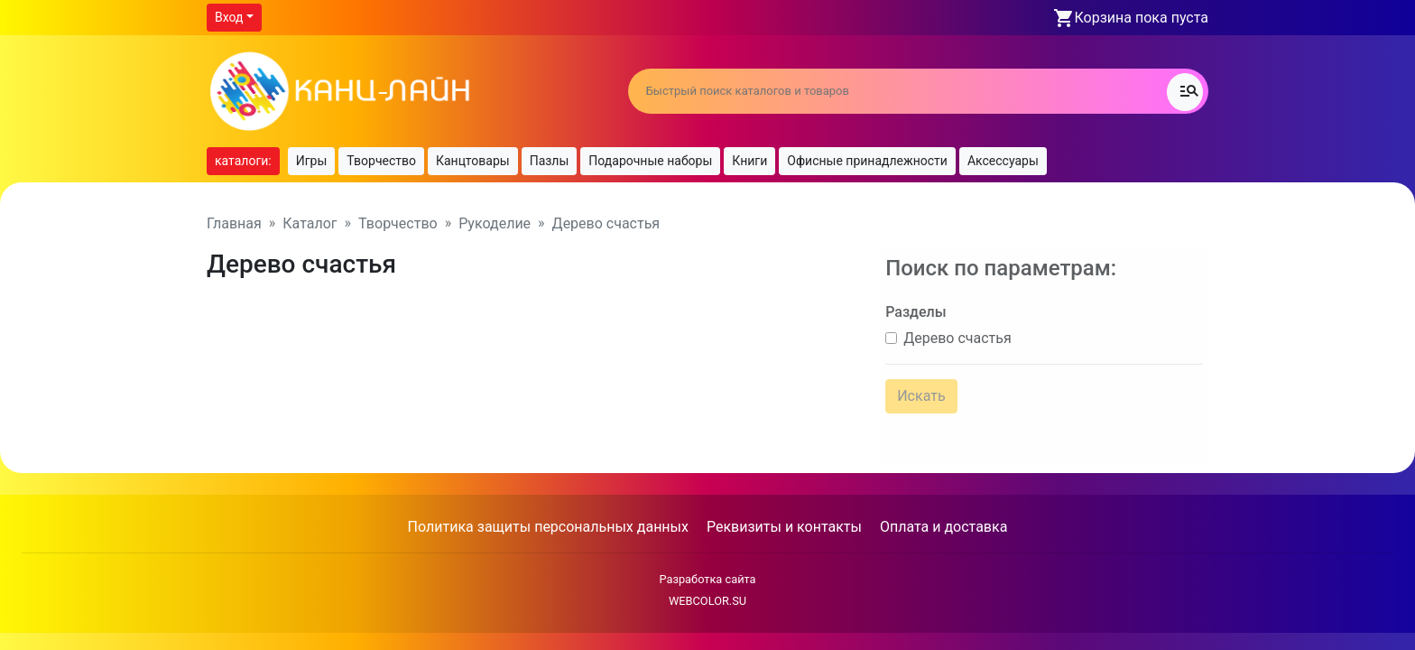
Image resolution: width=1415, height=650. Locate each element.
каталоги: (243, 160)
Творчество (381, 160)
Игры (312, 160)
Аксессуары (1003, 160)
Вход (229, 17)
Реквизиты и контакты (784, 513)
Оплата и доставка (943, 513)
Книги (749, 160)
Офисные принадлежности (867, 160)
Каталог (309, 223)
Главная (234, 223)
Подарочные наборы (650, 160)
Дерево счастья (953, 331)
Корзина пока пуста (1141, 17)
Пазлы (549, 160)
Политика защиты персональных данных (548, 513)
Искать (916, 389)
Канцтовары (473, 160)
